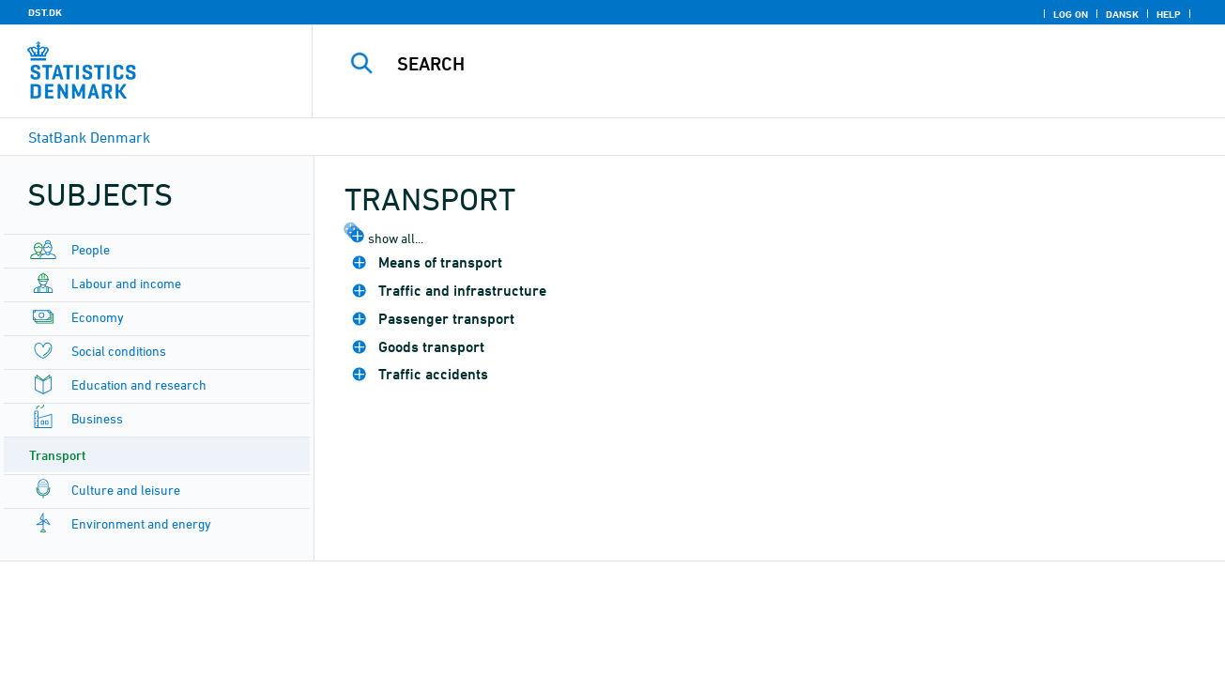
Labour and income (126, 283)
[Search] (750, 64)
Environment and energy (141, 523)
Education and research (139, 384)
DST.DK (45, 12)
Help (1168, 14)
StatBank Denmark (89, 137)
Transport (57, 455)
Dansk (1122, 14)
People (90, 249)
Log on (1070, 14)
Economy (97, 317)
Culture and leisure (125, 490)
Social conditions (118, 351)
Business (97, 418)
